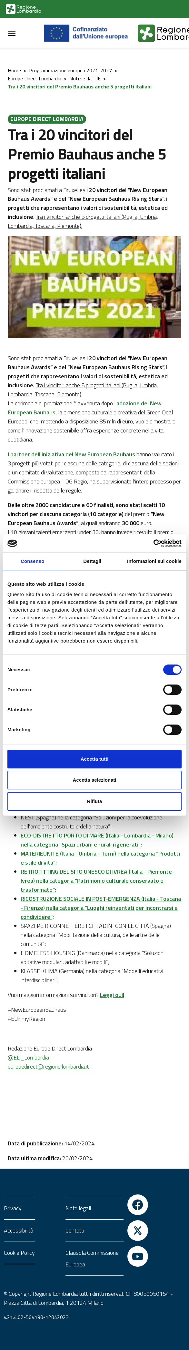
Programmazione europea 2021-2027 (70, 70)
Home (14, 70)
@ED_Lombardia (28, 1057)
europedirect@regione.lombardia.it (48, 1066)
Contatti (74, 1230)
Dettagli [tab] (92, 561)
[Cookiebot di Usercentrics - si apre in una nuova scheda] (153, 543)
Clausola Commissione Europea (92, 1258)
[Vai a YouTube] (137, 1256)
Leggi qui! (112, 994)
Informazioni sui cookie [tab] (154, 561)
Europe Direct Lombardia (34, 78)
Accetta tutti (95, 759)
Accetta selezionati (94, 780)
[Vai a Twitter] (137, 1230)
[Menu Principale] (11, 33)
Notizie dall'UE (85, 78)
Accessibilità (18, 1230)
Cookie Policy (19, 1252)
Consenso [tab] (32, 561)
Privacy (13, 1208)
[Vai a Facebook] (137, 1205)
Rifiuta (94, 801)
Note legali (78, 1208)
